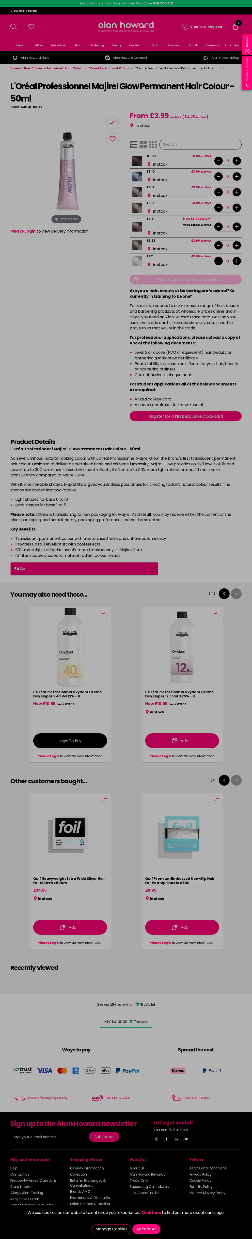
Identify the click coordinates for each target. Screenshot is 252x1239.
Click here (151, 1212)
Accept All (146, 1229)
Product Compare (247, 73)
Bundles (247, 44)
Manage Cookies (111, 1229)
